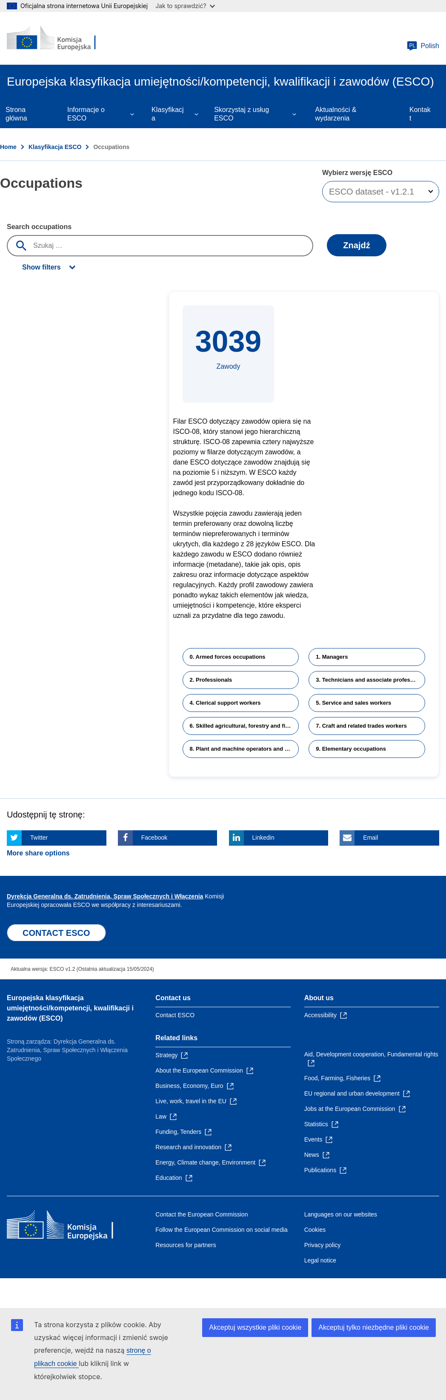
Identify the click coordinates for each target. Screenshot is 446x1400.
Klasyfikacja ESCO (55, 146)
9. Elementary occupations (351, 749)
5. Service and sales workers (353, 703)
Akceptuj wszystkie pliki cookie (255, 1327)
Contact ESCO (174, 1015)
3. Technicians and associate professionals (370, 680)
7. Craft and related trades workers (361, 726)
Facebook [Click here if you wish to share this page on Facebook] (154, 837)
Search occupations (39, 226)
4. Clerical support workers (225, 703)
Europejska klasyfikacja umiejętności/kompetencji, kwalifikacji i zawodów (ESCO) (70, 1008)
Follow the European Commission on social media (221, 1229)
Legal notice (320, 1260)
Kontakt (420, 114)
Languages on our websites (340, 1214)
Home (8, 146)
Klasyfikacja (168, 114)
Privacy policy (322, 1245)
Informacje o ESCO (86, 114)
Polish (423, 46)
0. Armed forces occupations (228, 657)
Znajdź (356, 245)
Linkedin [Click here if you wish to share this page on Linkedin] (263, 837)
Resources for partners (185, 1245)
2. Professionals (211, 680)
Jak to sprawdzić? (184, 5)
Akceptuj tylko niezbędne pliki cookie (373, 1327)
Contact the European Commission (201, 1214)
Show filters (41, 267)
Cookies (315, 1229)
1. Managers (332, 657)
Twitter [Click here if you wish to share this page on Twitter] (39, 837)
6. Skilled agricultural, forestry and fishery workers (244, 726)
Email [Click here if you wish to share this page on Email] (370, 837)
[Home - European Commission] (58, 38)
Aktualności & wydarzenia (335, 114)
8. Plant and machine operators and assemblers (244, 749)
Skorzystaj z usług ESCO (241, 114)
